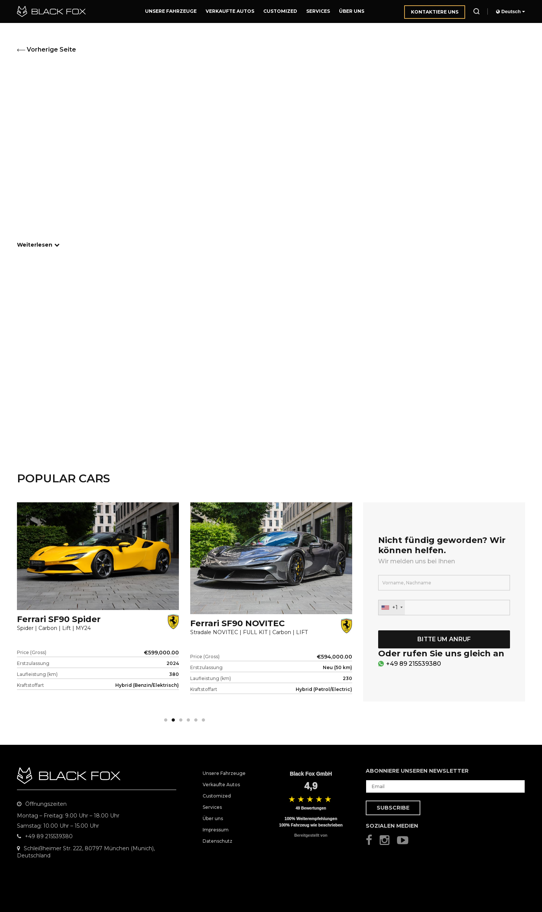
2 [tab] (173, 720)
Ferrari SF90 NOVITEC (237, 623)
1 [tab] (165, 720)
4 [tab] (188, 720)
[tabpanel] (98, 608)
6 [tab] (203, 720)
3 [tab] (181, 720)
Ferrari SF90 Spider (59, 619)
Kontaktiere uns (434, 12)
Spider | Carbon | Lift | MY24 (54, 628)
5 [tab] (196, 720)
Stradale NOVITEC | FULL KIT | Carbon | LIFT (249, 632)
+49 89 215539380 (413, 663)
